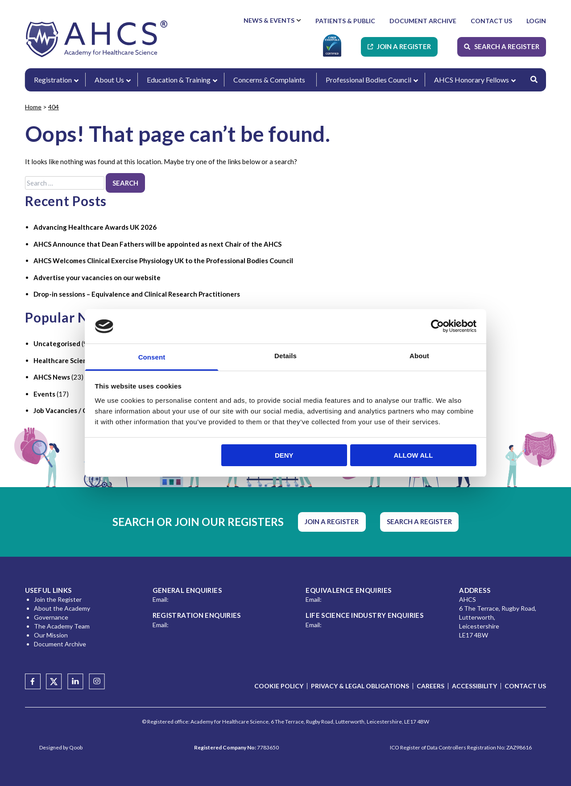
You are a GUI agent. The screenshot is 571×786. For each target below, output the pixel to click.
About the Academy (62, 608)
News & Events (269, 20)
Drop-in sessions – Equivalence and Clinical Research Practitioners (136, 294)
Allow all (413, 455)
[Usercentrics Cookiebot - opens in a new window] (437, 326)
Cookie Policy (278, 686)
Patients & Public (345, 21)
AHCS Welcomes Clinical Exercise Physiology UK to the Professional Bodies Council (163, 260)
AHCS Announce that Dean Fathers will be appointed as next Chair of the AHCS (157, 244)
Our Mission (51, 635)
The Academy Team (62, 626)
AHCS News (51, 377)
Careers (430, 686)
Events (44, 394)
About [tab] (419, 356)
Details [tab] (285, 356)
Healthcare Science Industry (77, 360)
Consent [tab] (152, 357)
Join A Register (404, 46)
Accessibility (474, 686)
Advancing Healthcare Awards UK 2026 (95, 227)
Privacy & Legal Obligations (360, 686)
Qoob (76, 747)
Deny (284, 455)
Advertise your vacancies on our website (97, 277)
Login (536, 21)
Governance (51, 617)
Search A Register (506, 46)
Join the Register (58, 599)
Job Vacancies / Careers (70, 410)
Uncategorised (56, 343)
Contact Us (491, 21)
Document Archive (422, 21)
